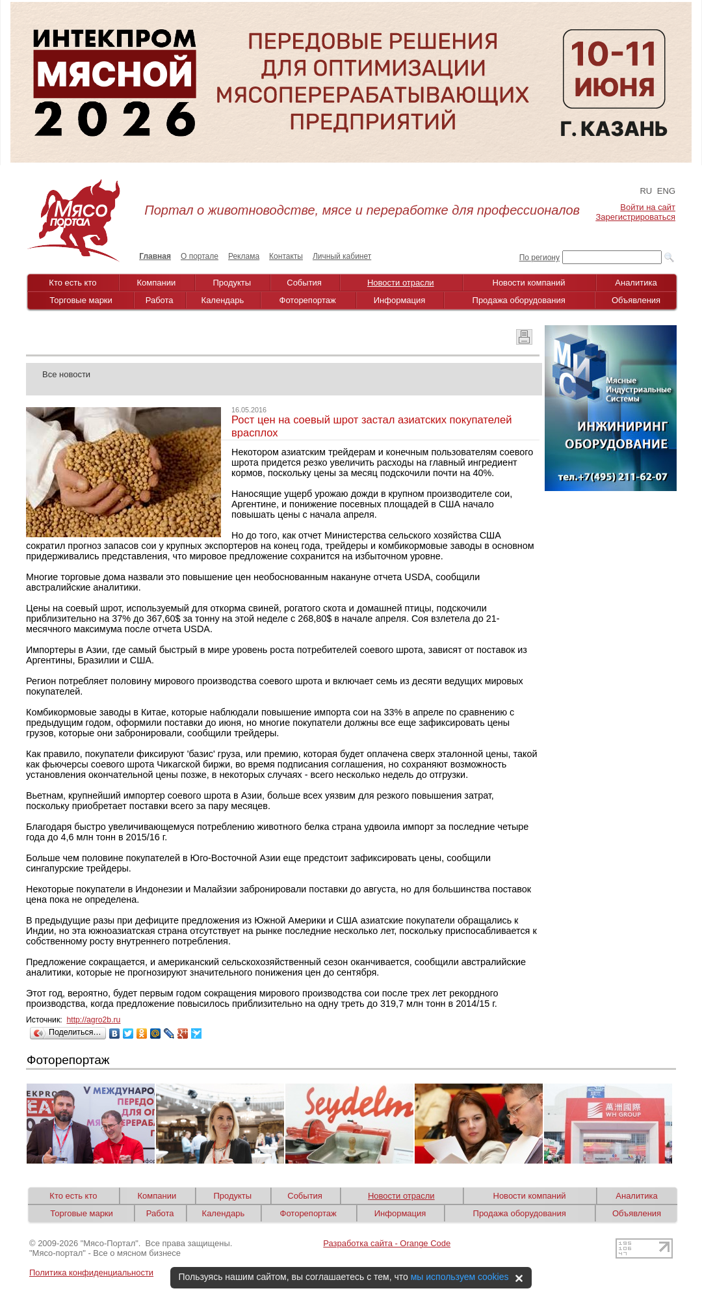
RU (646, 191)
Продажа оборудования (519, 300)
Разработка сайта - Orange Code (386, 1243)
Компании (156, 282)
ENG (666, 191)
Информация (400, 300)
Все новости (66, 374)
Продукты (232, 282)
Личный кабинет (342, 256)
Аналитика (635, 282)
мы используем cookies (460, 1277)
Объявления (636, 300)
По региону (539, 257)
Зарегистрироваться (635, 217)
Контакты (286, 256)
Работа (160, 300)
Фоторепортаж (308, 300)
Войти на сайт (647, 207)
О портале (199, 256)
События (304, 282)
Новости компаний (529, 282)
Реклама (243, 256)
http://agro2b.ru (93, 1019)
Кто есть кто (72, 282)
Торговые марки (80, 300)
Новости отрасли (400, 282)
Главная (155, 256)
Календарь (223, 300)
